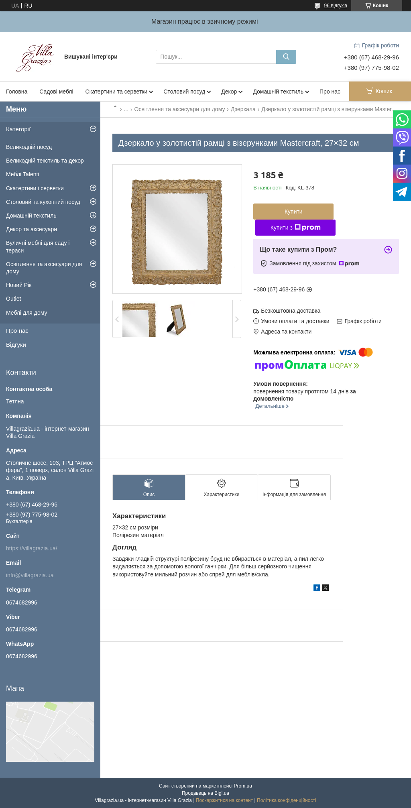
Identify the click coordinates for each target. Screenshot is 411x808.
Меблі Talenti (22, 174)
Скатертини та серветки (116, 91)
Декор (229, 91)
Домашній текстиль (278, 91)
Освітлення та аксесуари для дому (179, 109)
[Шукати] (286, 57)
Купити (294, 211)
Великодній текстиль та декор (45, 160)
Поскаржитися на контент (224, 800)
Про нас (329, 91)
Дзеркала (243, 109)
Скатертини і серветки (35, 188)
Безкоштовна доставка (290, 310)
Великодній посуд (29, 147)
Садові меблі (56, 91)
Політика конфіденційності (286, 800)
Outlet (13, 298)
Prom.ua (243, 786)
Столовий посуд (184, 91)
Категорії (18, 129)
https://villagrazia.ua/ (31, 548)
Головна (16, 91)
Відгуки (16, 344)
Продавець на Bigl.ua (205, 793)
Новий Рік (18, 285)
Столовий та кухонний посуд (43, 202)
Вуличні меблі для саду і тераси (37, 246)
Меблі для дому (26, 312)
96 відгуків (335, 5)
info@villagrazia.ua (30, 575)
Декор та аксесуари (31, 229)
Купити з (296, 227)
